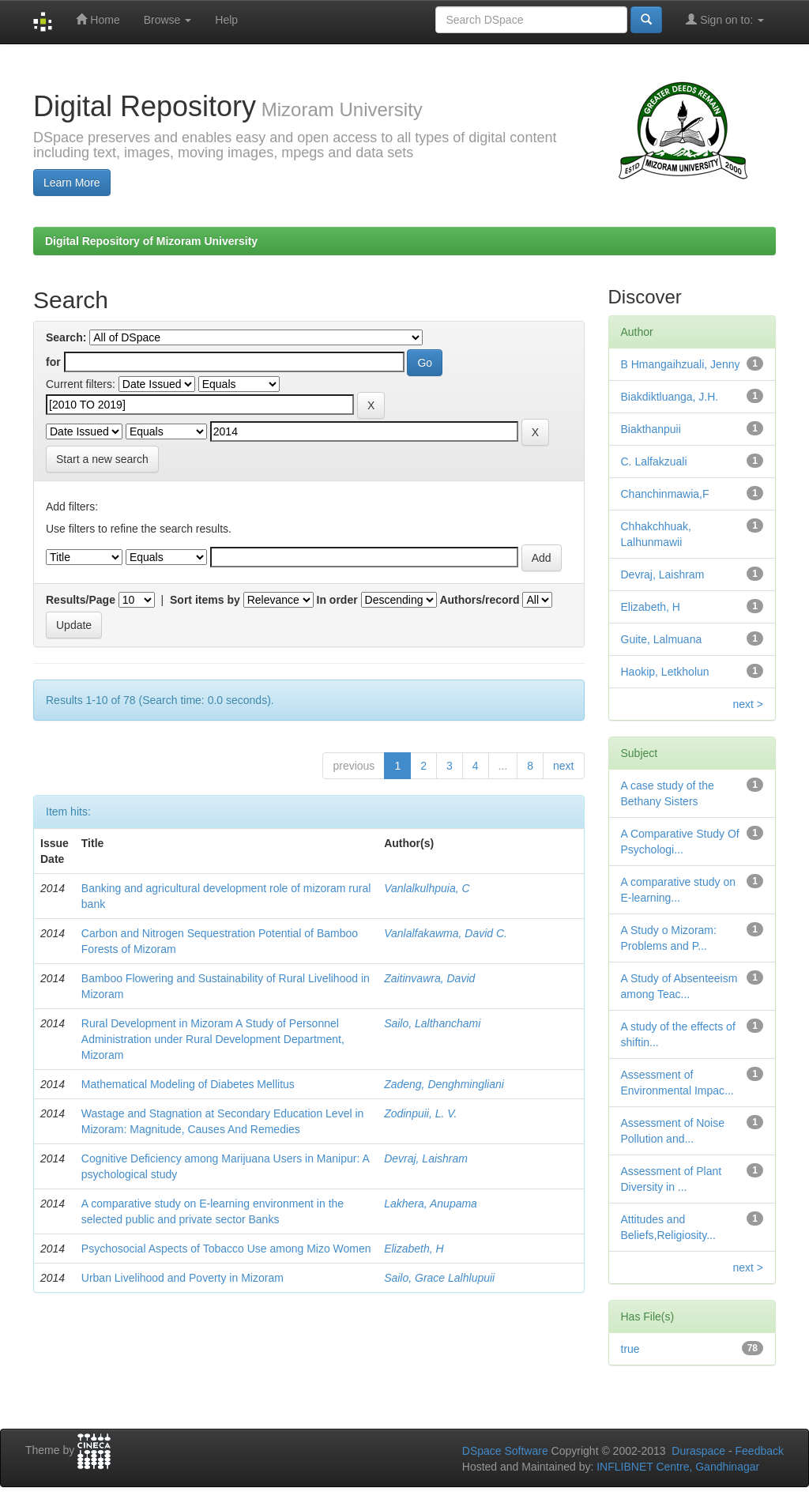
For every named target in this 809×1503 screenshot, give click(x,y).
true (630, 1349)
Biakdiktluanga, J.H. (670, 396)
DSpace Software (505, 1451)
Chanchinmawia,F (665, 494)
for (53, 362)
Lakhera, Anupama (430, 1203)
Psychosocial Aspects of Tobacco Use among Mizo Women (226, 1248)
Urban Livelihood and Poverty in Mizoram (182, 1277)
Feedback (760, 1451)
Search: (66, 337)
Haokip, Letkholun (665, 671)
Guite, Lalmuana (661, 639)
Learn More (71, 182)
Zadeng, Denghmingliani (444, 1084)
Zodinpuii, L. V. (420, 1113)
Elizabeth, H (413, 1248)
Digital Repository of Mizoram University (151, 241)
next (563, 765)
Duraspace (698, 1451)
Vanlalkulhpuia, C (426, 888)
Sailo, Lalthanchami (432, 1023)
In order (337, 599)
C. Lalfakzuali (654, 461)
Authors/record (479, 599)
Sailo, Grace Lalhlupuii (439, 1277)
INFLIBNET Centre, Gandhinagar (676, 1466)
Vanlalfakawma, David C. (445, 933)
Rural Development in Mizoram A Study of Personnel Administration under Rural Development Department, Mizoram (212, 1039)
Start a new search (102, 459)
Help (226, 19)
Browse (168, 19)
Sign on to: (725, 19)
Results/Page (80, 599)
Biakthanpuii (651, 429)
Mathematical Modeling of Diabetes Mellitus (188, 1084)
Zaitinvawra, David (429, 978)
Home (97, 19)
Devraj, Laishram (426, 1158)
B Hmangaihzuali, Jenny (680, 364)
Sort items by (205, 599)
